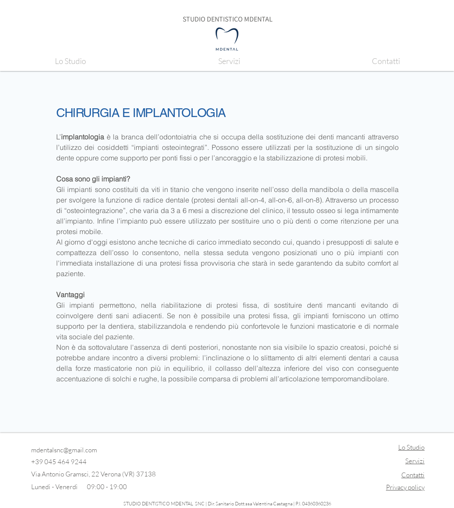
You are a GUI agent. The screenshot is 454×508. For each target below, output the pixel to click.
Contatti (413, 475)
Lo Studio (411, 447)
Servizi (415, 461)
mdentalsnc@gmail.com (64, 450)
